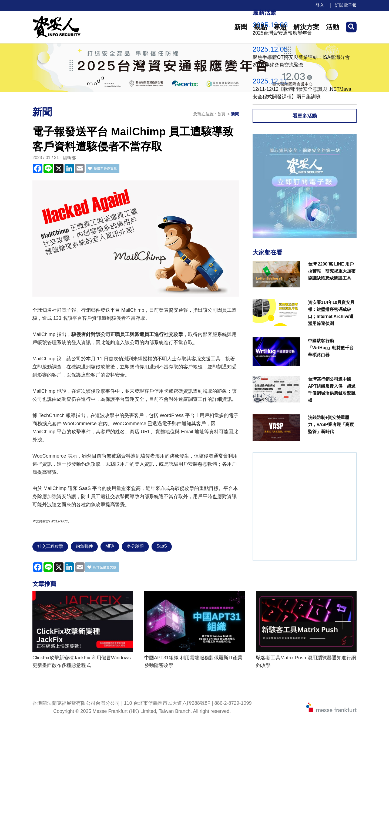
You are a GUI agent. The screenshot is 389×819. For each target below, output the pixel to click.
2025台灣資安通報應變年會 (282, 33)
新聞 (240, 27)
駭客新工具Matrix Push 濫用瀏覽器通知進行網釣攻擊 (306, 661)
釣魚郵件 (84, 546)
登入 (320, 5)
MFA (109, 546)
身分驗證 (135, 546)
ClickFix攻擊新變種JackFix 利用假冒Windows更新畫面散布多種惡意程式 (81, 661)
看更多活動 (305, 116)
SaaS (161, 546)
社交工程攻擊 (50, 546)
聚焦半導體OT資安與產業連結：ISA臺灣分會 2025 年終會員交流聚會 (301, 61)
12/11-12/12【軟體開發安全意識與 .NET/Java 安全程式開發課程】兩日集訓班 (302, 92)
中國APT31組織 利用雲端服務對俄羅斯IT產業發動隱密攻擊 (193, 661)
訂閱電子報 (346, 5)
